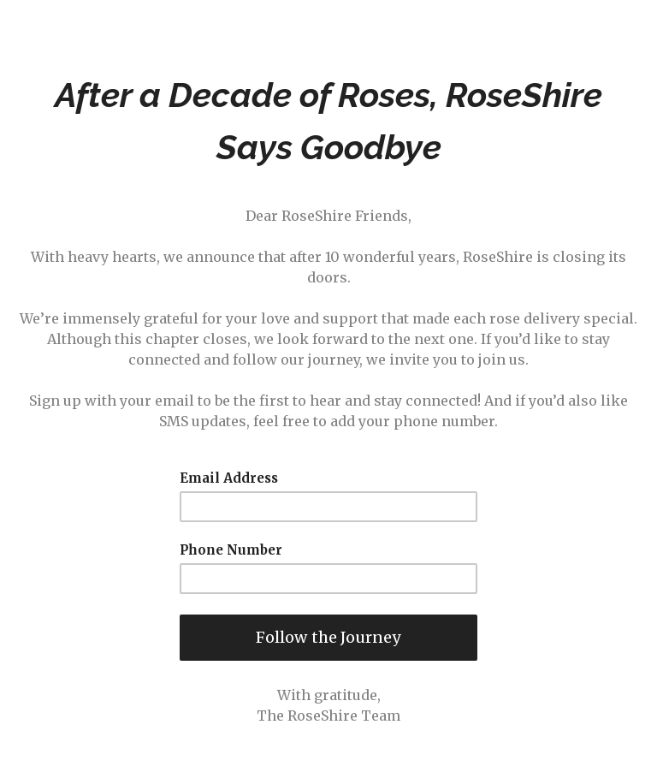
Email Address (229, 478)
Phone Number (231, 550)
